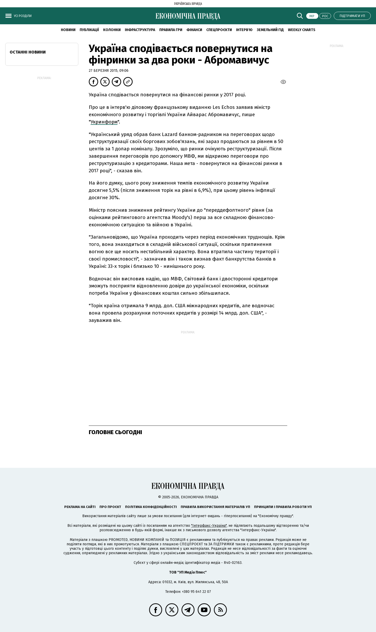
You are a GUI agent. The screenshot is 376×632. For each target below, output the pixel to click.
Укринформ (104, 122)
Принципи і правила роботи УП (283, 507)
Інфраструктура (140, 30)
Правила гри (170, 30)
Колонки (112, 30)
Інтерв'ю (244, 30)
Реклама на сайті (80, 507)
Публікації (89, 30)
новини (68, 30)
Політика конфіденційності (151, 507)
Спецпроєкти (219, 30)
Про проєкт (110, 507)
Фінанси (194, 30)
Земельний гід (270, 30)
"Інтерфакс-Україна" (209, 525)
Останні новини (28, 52)
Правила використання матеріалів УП (215, 507)
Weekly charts (301, 30)
